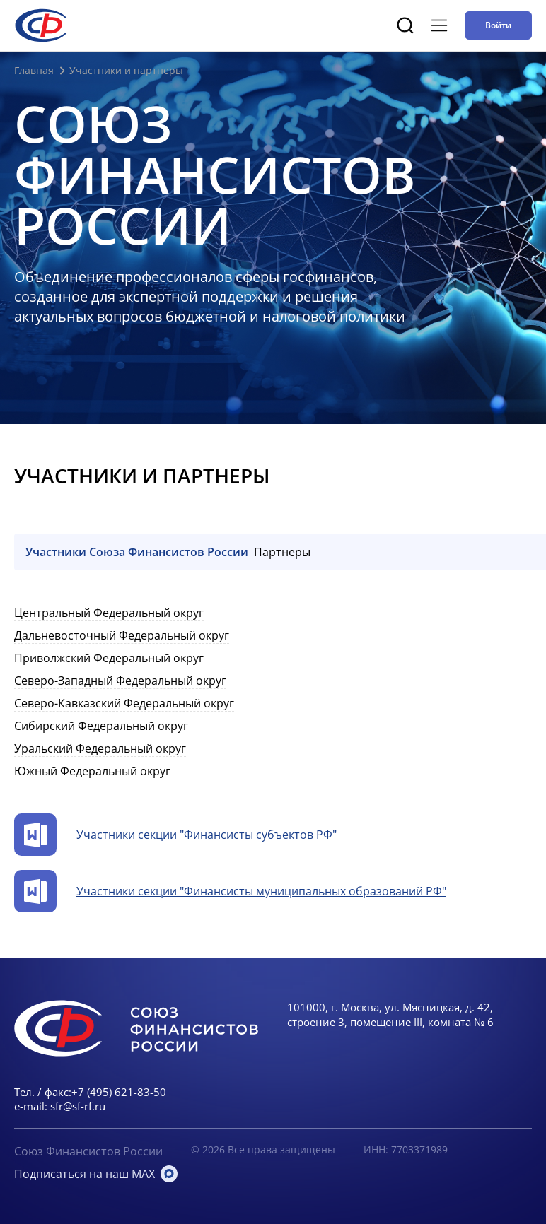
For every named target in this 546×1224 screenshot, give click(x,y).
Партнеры (282, 552)
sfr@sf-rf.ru (77, 1106)
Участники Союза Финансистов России (136, 552)
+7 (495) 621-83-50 (118, 1092)
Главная (34, 70)
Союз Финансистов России (88, 1151)
